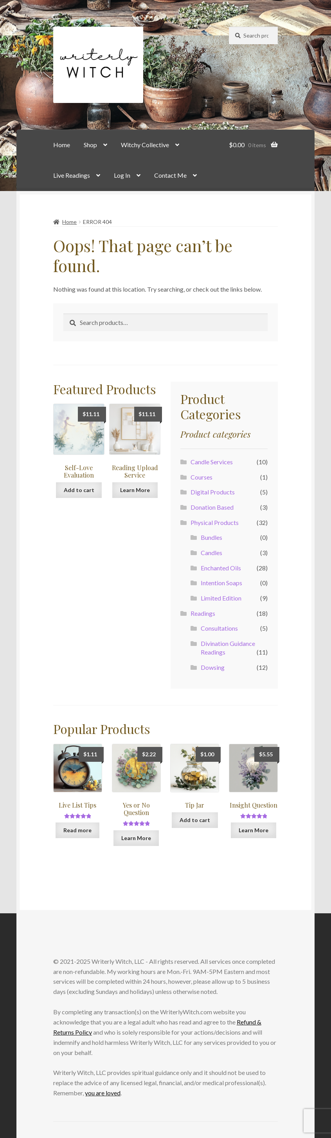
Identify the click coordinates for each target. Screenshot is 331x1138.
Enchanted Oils (221, 568)
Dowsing (213, 667)
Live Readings (71, 175)
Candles (211, 552)
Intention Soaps (221, 582)
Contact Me (170, 175)
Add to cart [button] (79, 490)
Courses (201, 477)
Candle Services (212, 461)
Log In (122, 175)
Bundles (211, 537)
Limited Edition (221, 598)
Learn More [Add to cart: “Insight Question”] (253, 830)
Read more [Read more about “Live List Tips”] (77, 830)
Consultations (219, 628)
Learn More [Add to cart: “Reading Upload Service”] (135, 490)
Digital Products (213, 492)
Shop (90, 144)
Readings (203, 613)
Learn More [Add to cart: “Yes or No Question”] (136, 838)
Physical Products (215, 522)
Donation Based (212, 507)
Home (61, 144)
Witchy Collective (145, 144)
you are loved (103, 1093)
